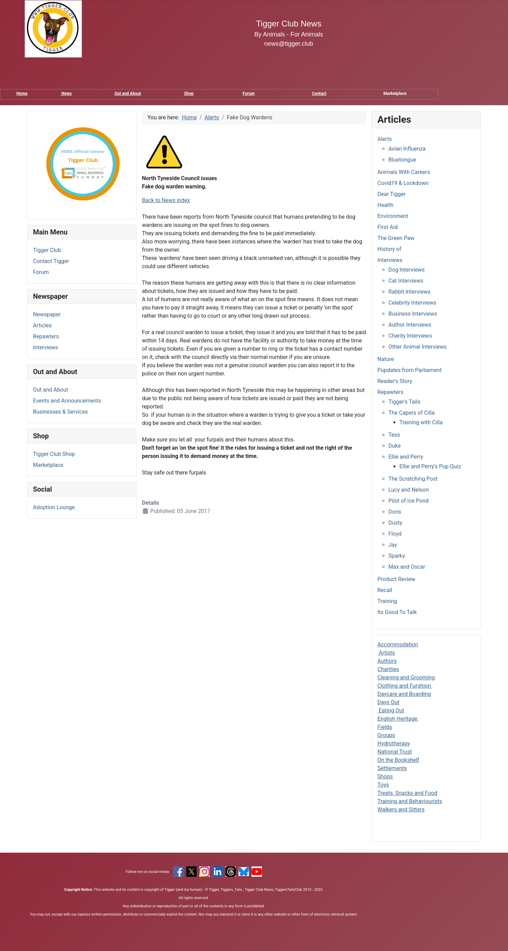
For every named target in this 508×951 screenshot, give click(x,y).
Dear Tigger (391, 194)
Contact (319, 93)
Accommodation (397, 644)
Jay (392, 545)
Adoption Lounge (54, 507)
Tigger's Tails (404, 401)
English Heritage (398, 718)
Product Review (396, 579)
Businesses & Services (60, 411)
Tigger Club (47, 250)
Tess (394, 434)
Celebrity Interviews (412, 302)
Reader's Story (394, 381)
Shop (189, 93)
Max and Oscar (406, 567)
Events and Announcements (67, 400)
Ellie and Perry (405, 456)
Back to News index (166, 200)
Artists (386, 652)
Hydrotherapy (393, 743)
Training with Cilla (421, 422)
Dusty (395, 523)
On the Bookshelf (398, 760)
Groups (386, 735)
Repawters (46, 336)
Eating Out (390, 710)
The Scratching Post (413, 479)
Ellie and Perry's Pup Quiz (430, 466)
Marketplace (48, 465)
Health (385, 205)
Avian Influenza (407, 148)
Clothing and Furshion (404, 685)
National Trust (394, 751)
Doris (394, 512)
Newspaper (47, 314)
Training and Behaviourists (409, 801)
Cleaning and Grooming (406, 677)
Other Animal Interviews (417, 346)
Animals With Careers (403, 172)
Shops (385, 776)
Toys (383, 784)
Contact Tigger (51, 261)
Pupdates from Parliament (409, 370)
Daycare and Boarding (404, 694)
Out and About (127, 93)
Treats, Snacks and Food (407, 793)
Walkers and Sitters (400, 809)
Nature (385, 359)
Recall (384, 590)
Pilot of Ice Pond (408, 501)
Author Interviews (409, 324)
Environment (392, 216)
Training (387, 601)
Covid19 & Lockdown (403, 183)
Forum (249, 93)
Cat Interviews (405, 280)
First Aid (387, 227)
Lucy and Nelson (408, 490)
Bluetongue (402, 159)
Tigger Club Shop (54, 454)
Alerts (384, 139)
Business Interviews (412, 313)
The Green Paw (396, 238)
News (66, 93)
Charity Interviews (410, 335)
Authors (387, 661)
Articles (42, 325)
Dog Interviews (406, 269)
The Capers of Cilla (411, 412)
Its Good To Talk (397, 612)
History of (389, 249)
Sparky (396, 556)
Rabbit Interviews (409, 291)
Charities (388, 669)
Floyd (394, 534)
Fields (384, 727)
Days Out (388, 702)
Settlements (392, 768)
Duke (394, 445)
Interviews (45, 347)
